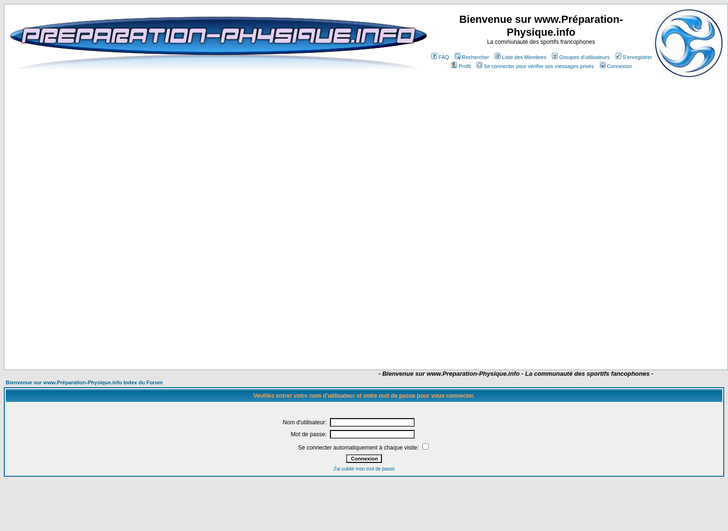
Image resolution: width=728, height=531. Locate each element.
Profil (460, 66)
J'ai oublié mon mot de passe (364, 468)
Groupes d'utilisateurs (580, 57)
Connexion (616, 66)
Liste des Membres (520, 57)
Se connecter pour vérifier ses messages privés (535, 66)
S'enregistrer (634, 57)
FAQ (440, 57)
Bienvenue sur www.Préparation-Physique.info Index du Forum (84, 382)
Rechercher (472, 57)
